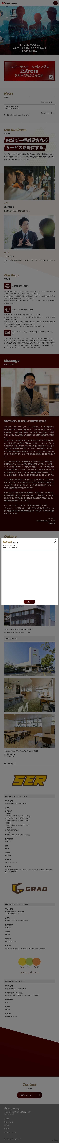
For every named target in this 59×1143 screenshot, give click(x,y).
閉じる (30, 602)
